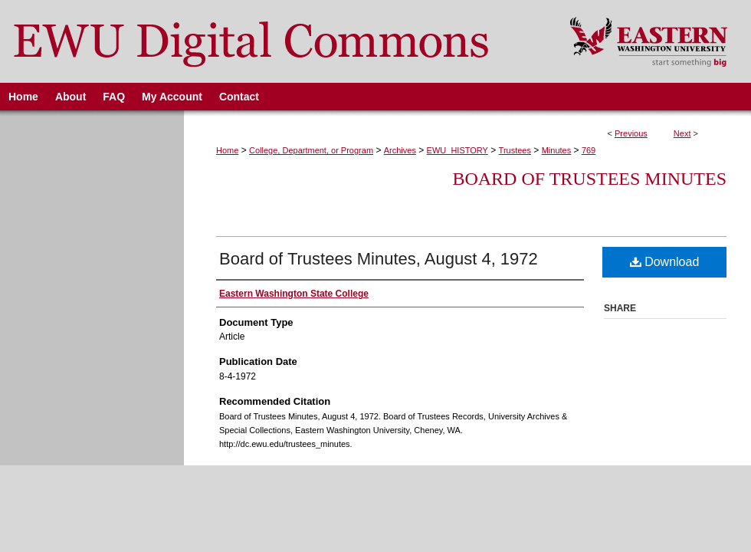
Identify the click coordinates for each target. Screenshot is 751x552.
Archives (400, 150)
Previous (631, 133)
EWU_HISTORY (457, 150)
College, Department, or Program (311, 150)
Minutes (557, 150)
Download (665, 261)
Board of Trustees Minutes (589, 179)
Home (227, 150)
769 (588, 150)
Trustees (515, 150)
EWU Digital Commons (274, 41)
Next (682, 133)
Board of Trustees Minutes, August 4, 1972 (378, 258)
